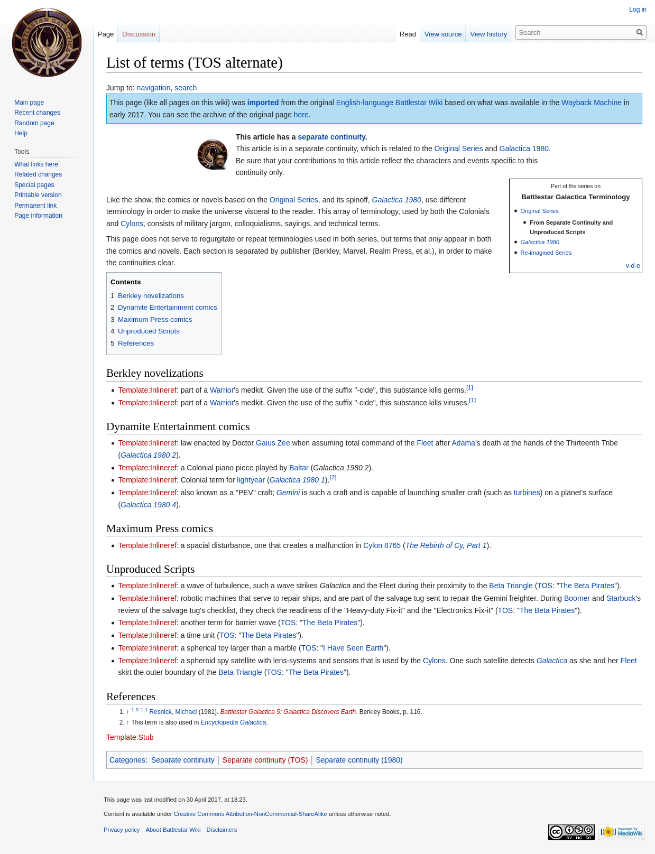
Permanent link (35, 205)
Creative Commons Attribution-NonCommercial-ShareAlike (250, 814)
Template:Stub (130, 737)
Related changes (38, 174)
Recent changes (37, 112)
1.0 (135, 709)
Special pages (34, 185)
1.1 (143, 709)
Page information (38, 215)
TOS (544, 585)
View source (443, 34)
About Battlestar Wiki (173, 830)
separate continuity (331, 137)
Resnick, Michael (173, 712)
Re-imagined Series (546, 252)
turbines (527, 492)
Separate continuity (183, 760)
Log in (638, 9)
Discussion (138, 34)
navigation (154, 87)
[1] (469, 387)
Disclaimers (222, 830)
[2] (332, 477)
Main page (29, 102)
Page (106, 34)
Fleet (425, 443)
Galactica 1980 (524, 148)
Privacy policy (122, 830)
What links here (36, 164)
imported (263, 102)
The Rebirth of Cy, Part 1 (446, 545)
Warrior (222, 390)
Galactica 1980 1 (297, 480)
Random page (34, 123)
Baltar (299, 467)
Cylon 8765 (382, 545)
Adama (463, 443)
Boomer (577, 598)
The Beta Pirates (586, 585)
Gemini (288, 492)
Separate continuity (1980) (359, 760)
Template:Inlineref (147, 390)
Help (20, 133)
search (185, 87)
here (301, 114)
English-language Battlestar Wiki (389, 102)
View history (488, 34)
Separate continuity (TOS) (265, 760)
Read (408, 34)
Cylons (132, 223)
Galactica (552, 660)
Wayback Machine (591, 102)
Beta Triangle (511, 585)
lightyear (251, 480)
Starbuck (620, 598)
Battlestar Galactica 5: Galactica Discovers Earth (288, 712)
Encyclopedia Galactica (233, 722)
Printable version (37, 195)
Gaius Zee (273, 443)
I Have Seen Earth (353, 648)
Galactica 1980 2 (148, 455)
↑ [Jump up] (128, 722)
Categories (127, 760)
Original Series (459, 148)
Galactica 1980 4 (148, 504)
